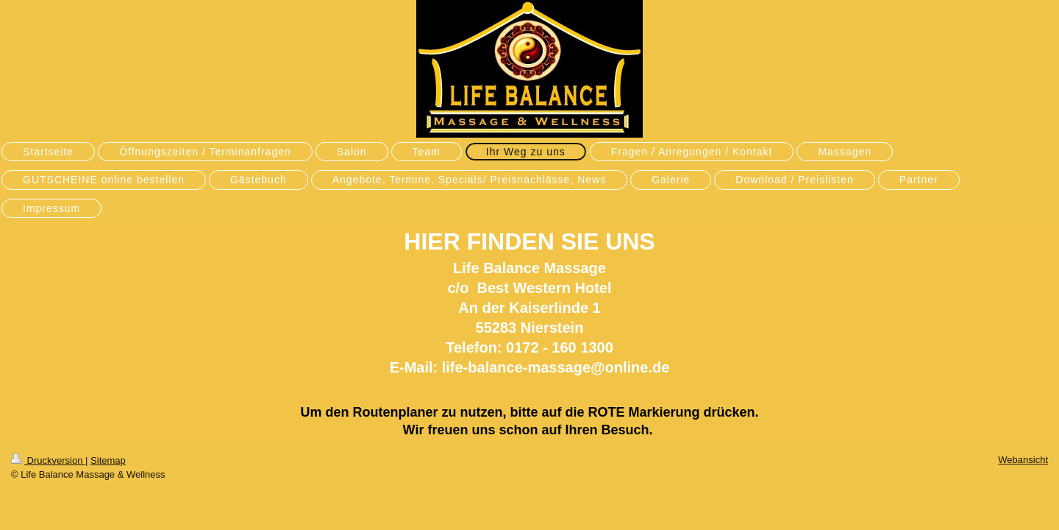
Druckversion (48, 460)
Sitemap (108, 460)
